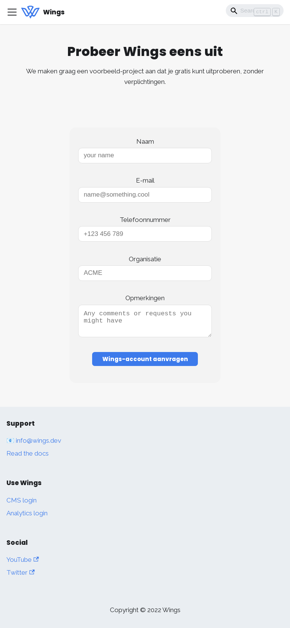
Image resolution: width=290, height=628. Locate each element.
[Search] (255, 10)
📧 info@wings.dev (33, 440)
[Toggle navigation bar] (12, 12)
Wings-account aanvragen (145, 363)
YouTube (22, 559)
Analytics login (27, 513)
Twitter (20, 572)
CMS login (21, 500)
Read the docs (27, 453)
